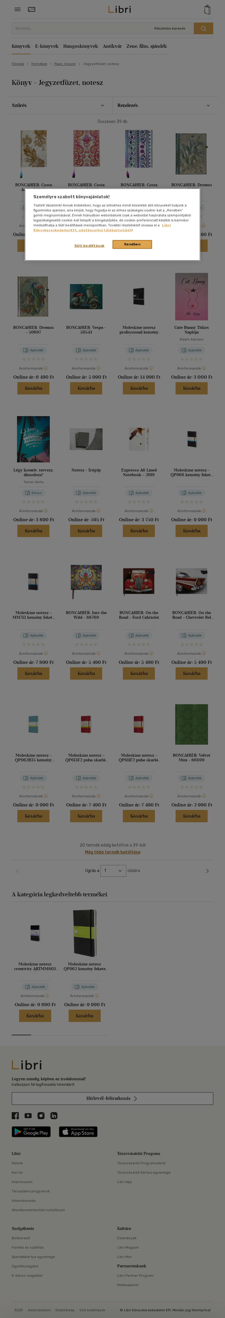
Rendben (132, 244)
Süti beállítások (89, 246)
